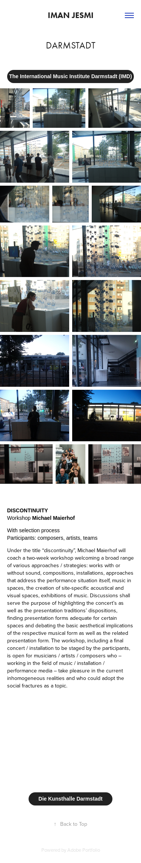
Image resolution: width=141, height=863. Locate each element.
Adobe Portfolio (83, 849)
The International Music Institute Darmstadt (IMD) (70, 76)
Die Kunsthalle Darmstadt (70, 799)
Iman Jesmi (71, 15)
